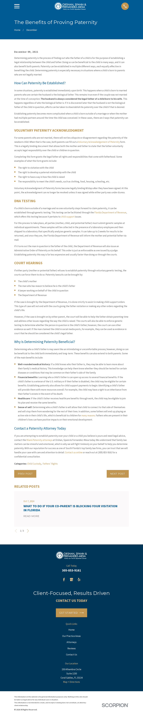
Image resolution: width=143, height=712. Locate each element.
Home (71, 629)
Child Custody (34, 463)
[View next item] (28, 531)
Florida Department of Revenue (110, 212)
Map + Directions (71, 681)
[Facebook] (64, 579)
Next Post (117, 473)
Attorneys (72, 642)
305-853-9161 (71, 570)
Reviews (71, 648)
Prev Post (25, 473)
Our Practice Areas (71, 636)
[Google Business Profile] (71, 579)
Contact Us (71, 654)
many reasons (88, 415)
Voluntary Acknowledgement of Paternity (99, 141)
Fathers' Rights (50, 463)
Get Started (71, 613)
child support (68, 216)
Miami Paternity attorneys (39, 440)
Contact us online (73, 452)
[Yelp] (79, 579)
